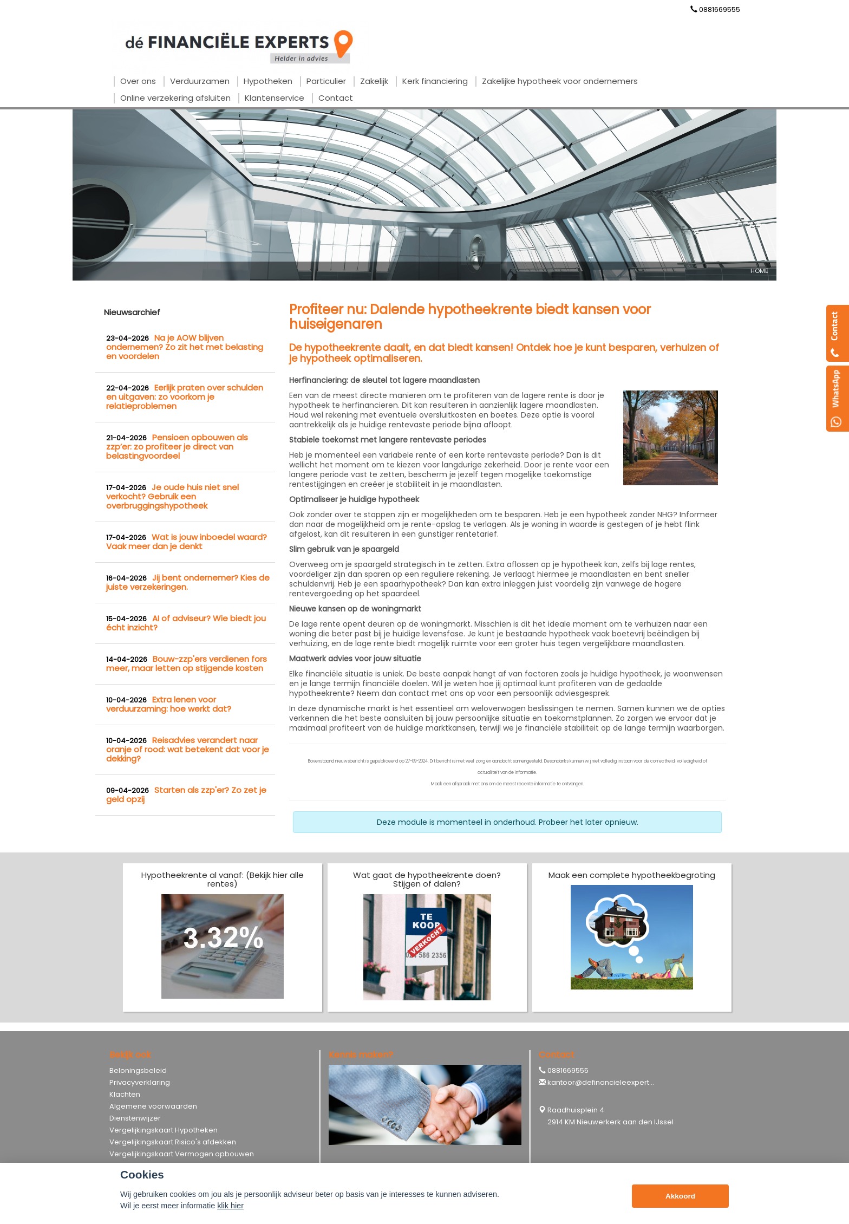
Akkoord (680, 1196)
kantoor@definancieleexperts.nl (604, 1082)
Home (759, 270)
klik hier (230, 1205)
